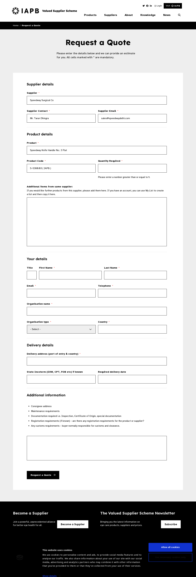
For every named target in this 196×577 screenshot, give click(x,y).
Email (31, 285)
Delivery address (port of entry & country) (54, 353)
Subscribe (171, 524)
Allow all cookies (170, 539)
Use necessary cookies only (170, 549)
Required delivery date (112, 371)
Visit (173, 5)
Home (16, 25)
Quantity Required (110, 160)
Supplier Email (108, 110)
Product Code (36, 160)
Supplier (33, 92)
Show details (49, 568)
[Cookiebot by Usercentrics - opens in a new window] (19, 571)
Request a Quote (43, 475)
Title (30, 267)
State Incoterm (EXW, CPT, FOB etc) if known (55, 371)
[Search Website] (179, 15)
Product (33, 142)
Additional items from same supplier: (50, 186)
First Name (47, 267)
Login (158, 5)
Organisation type (39, 321)
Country (104, 321)
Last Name (112, 267)
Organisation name (39, 303)
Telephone (105, 285)
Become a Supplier (73, 524)
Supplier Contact (38, 110)
